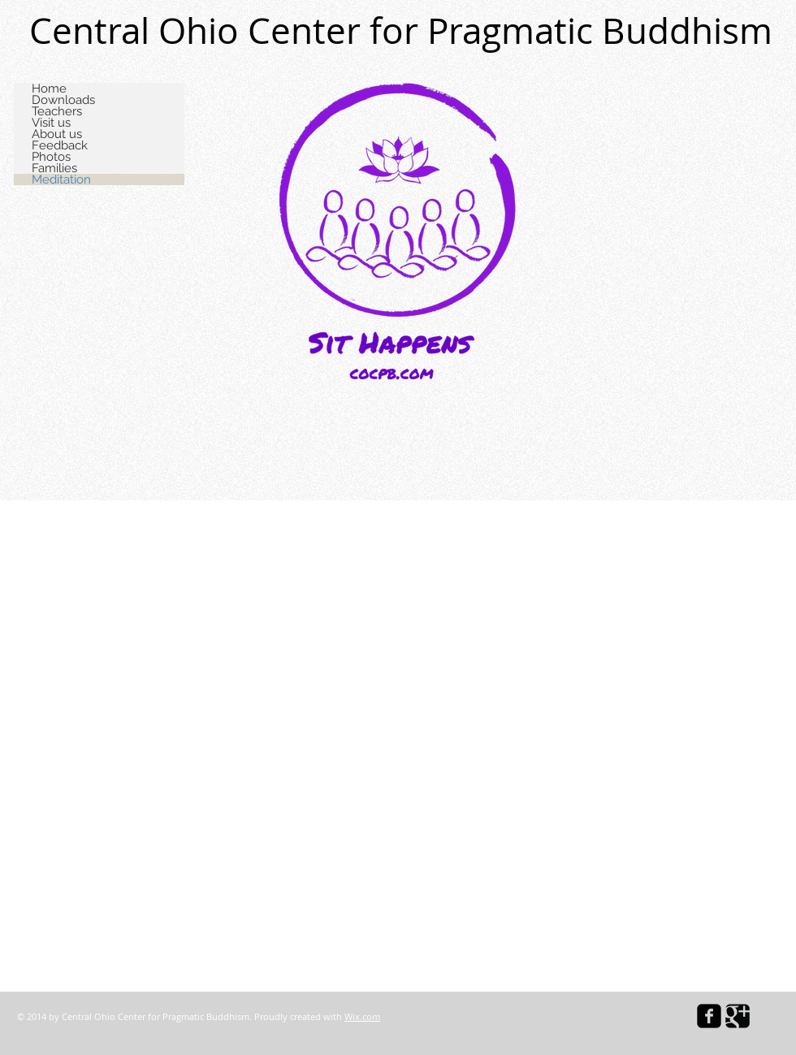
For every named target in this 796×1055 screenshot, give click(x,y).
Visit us (51, 122)
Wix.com (362, 1016)
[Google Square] (737, 1016)
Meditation (61, 179)
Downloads (63, 100)
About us (57, 134)
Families (54, 168)
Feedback (60, 145)
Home (49, 88)
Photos (51, 156)
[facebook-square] (709, 1016)
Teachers (57, 111)
